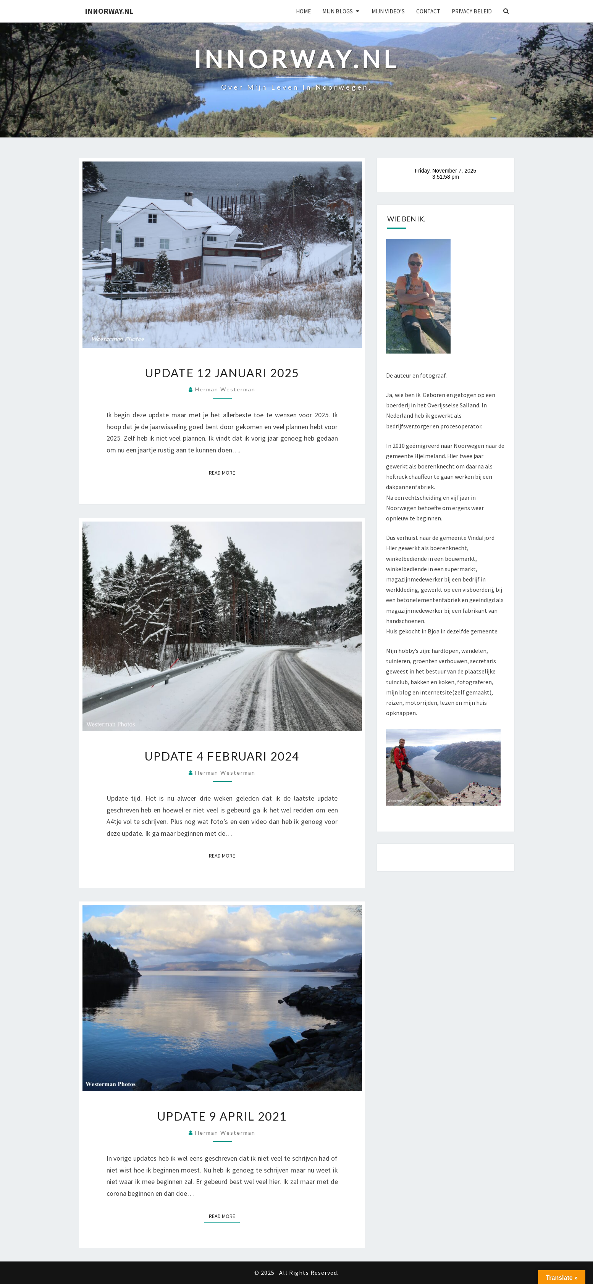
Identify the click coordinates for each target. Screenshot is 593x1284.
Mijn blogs (337, 11)
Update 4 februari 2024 (222, 756)
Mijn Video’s (388, 11)
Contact (428, 11)
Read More (224, 472)
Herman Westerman (225, 389)
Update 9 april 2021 (222, 1116)
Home (303, 11)
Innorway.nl (109, 11)
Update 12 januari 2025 (222, 373)
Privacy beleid (472, 11)
